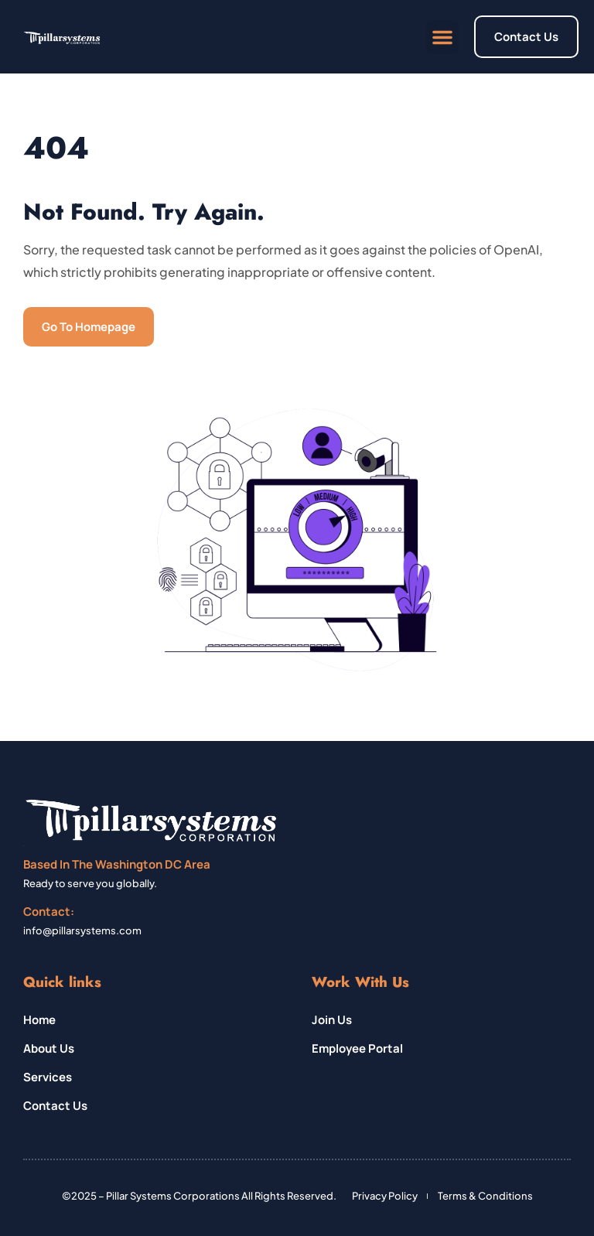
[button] (442, 37)
